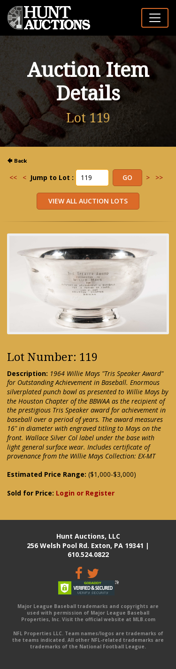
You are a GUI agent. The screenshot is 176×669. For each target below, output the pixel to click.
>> (159, 177)
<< (13, 177)
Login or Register (85, 493)
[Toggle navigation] (154, 18)
